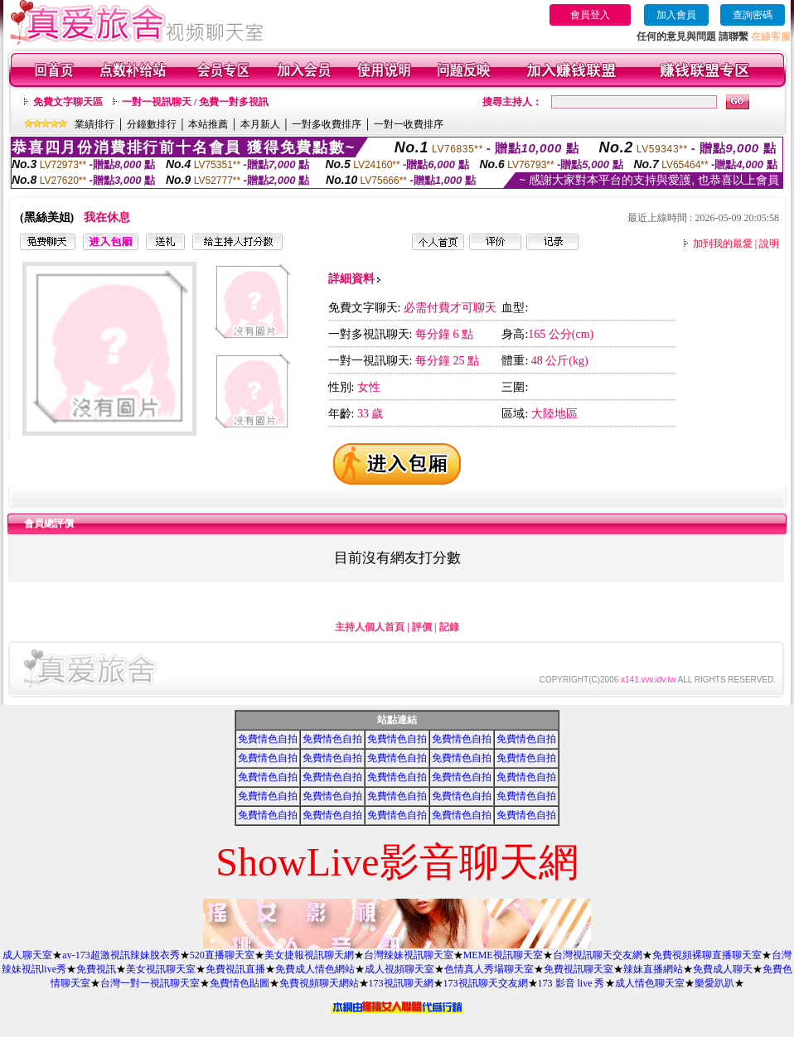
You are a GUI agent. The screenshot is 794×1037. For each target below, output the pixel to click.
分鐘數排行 (152, 124)
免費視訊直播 (235, 969)
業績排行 (94, 124)
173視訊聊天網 (401, 983)
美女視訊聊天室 (161, 969)
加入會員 (676, 15)
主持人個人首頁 (369, 627)
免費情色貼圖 (239, 983)
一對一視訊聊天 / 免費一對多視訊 (195, 102)
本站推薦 (208, 124)
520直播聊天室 (222, 955)
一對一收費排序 (408, 124)
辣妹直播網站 (653, 969)
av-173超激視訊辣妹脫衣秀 (120, 955)
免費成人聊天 (723, 969)
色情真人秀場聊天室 (489, 969)
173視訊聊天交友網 (485, 983)
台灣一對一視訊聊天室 (150, 983)
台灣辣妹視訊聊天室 (408, 955)
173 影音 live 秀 (571, 983)
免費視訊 (96, 969)
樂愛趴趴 (714, 983)
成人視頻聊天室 (399, 969)
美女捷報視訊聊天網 (309, 955)
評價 (422, 627)
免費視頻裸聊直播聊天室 (707, 955)
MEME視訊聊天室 (503, 955)
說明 (769, 243)
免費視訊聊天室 (578, 969)
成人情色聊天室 (650, 983)
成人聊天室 (27, 955)
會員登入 (590, 15)
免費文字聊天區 (68, 102)
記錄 (449, 627)
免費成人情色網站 (315, 969)
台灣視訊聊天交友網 (597, 955)
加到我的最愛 (723, 243)
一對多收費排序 (326, 124)
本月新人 (260, 124)
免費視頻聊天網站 (319, 983)
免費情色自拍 (268, 739)
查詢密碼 (752, 15)
